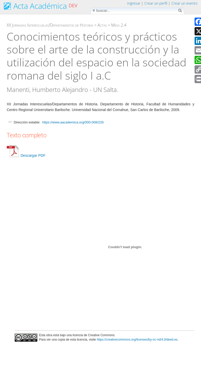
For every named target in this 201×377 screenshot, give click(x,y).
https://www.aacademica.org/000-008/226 (73, 122)
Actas (102, 25)
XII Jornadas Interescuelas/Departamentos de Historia (50, 25)
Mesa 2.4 (118, 25)
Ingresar (133, 3)
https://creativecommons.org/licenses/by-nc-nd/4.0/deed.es (137, 339)
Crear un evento (184, 3)
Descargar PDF (26, 155)
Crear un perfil (155, 3)
